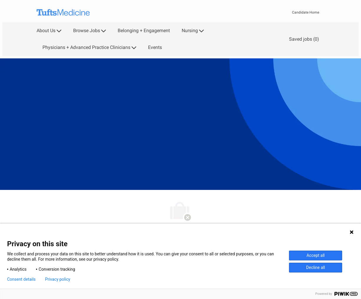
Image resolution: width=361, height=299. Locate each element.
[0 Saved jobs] (303, 39)
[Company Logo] (63, 12)
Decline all (315, 267)
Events (155, 47)
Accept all (315, 255)
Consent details (21, 279)
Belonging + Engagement (144, 30)
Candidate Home (305, 12)
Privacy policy (57, 279)
